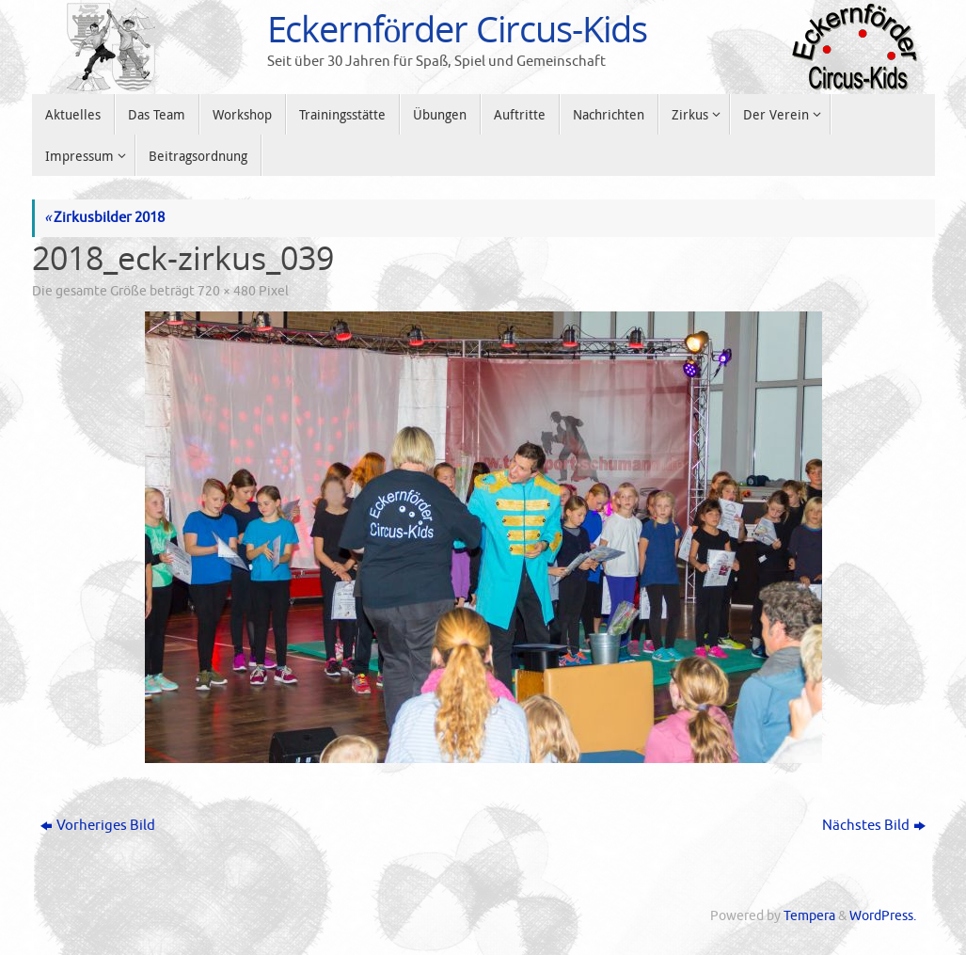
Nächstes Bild (874, 826)
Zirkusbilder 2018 (104, 218)
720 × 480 (227, 291)
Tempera (809, 916)
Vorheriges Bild (97, 826)
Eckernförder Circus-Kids (457, 29)
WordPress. (882, 916)
